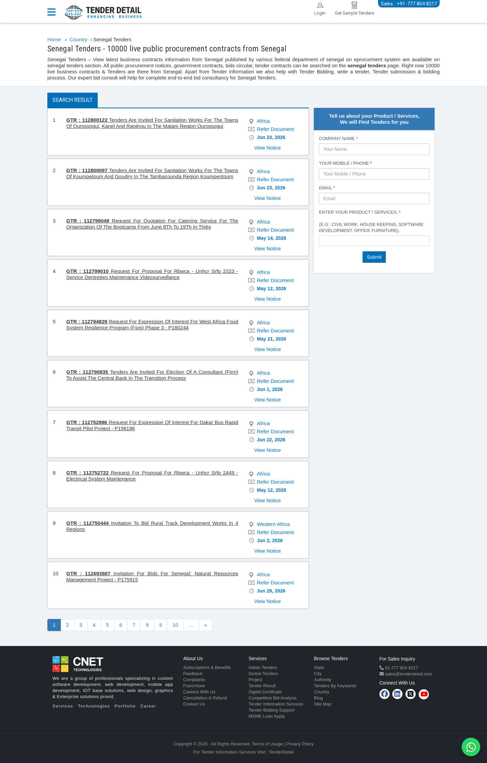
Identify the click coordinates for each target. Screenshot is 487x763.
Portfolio (125, 706)
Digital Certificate (265, 691)
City (317, 673)
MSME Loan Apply (267, 716)
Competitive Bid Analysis (273, 697)
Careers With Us (199, 691)
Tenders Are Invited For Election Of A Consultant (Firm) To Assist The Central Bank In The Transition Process (152, 375)
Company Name (338, 138)
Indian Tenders (263, 667)
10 (175, 625)
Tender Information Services (276, 704)
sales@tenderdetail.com (408, 673)
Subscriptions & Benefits (207, 667)
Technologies (94, 706)
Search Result (72, 100)
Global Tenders (263, 673)
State (319, 667)
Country (321, 691)
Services (62, 706)
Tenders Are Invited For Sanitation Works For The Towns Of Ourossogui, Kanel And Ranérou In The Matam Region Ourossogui (152, 123)
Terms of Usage (267, 743)
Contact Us (194, 704)
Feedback (193, 673)
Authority (322, 679)
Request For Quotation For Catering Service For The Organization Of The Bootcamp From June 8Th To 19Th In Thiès (152, 224)
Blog (318, 697)
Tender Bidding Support (272, 710)
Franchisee (194, 685)
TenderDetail (281, 752)
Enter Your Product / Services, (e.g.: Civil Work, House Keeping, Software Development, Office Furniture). (371, 221)
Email (327, 187)
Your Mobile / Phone (345, 163)
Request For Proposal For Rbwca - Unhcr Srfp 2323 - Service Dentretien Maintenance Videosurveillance (152, 274)
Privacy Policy (300, 743)
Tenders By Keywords (335, 685)
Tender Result (262, 685)
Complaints (194, 679)
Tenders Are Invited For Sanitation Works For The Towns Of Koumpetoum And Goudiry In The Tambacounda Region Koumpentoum (152, 173)
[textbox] (323, 240)
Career (148, 706)
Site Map (322, 704)
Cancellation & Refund (205, 697)
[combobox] (374, 240)
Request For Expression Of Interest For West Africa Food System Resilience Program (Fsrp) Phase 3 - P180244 (152, 324)
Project (255, 679)
